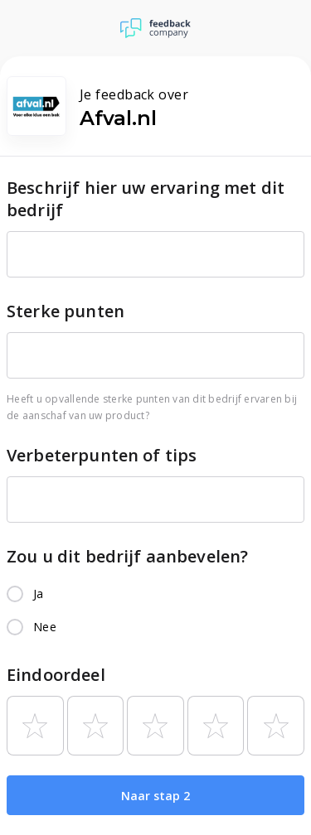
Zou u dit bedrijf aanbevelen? (127, 556)
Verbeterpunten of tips (102, 455)
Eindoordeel (56, 675)
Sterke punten (65, 311)
